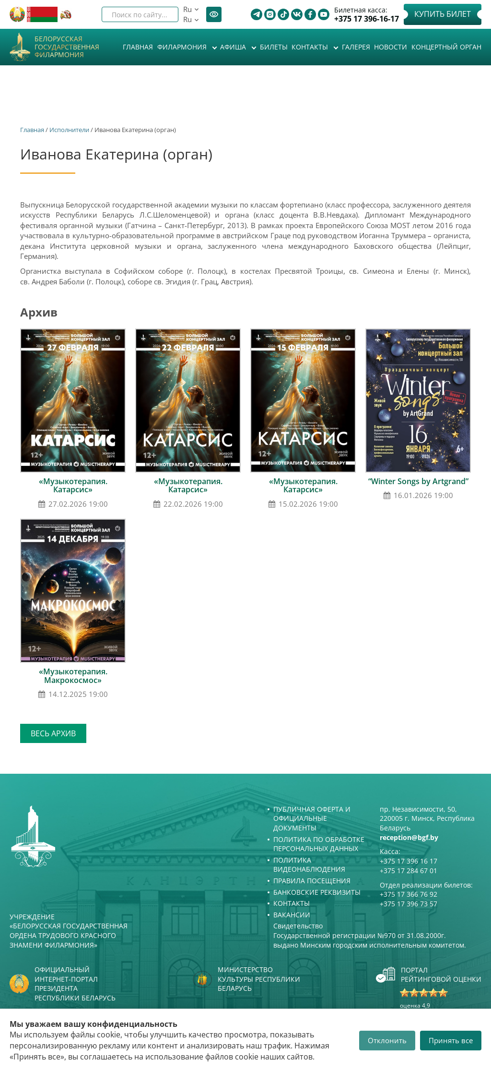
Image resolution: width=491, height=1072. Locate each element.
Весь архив (53, 733)
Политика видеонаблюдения (309, 864)
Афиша (234, 46)
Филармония (183, 46)
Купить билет (442, 14)
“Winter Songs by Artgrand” (418, 481)
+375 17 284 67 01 (408, 870)
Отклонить (387, 1040)
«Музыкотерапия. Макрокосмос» (73, 675)
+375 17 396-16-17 (366, 19)
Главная (138, 46)
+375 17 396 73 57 (408, 903)
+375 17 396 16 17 (408, 860)
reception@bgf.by (409, 837)
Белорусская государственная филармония (67, 47)
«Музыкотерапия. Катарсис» (73, 485)
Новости (390, 46)
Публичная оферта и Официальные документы (312, 818)
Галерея (356, 46)
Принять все (451, 1040)
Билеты (274, 46)
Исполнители (69, 129)
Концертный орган (446, 46)
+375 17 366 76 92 (408, 894)
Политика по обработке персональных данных (318, 844)
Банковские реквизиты (317, 892)
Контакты (311, 46)
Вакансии (291, 914)
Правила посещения (312, 880)
